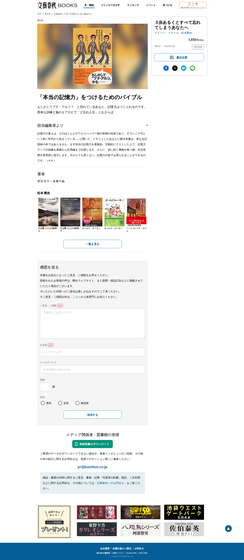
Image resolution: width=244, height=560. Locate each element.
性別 (42, 397)
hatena (183, 68)
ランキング (133, 5)
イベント (151, 5)
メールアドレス (48, 362)
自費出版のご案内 (122, 548)
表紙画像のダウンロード (94, 444)
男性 (49, 403)
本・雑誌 (89, 5)
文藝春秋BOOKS (57, 5)
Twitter (175, 68)
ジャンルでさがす (110, 5)
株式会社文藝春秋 (103, 553)
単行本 (48, 14)
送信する (92, 414)
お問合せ (139, 548)
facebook (166, 68)
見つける (167, 5)
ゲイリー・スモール (167, 32)
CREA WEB (143, 553)
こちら (77, 296)
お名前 (43, 344)
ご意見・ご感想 (48, 305)
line (192, 68)
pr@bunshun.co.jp (92, 466)
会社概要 (105, 548)
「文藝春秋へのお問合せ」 (110, 482)
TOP (39, 14)
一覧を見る (92, 244)
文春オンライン (118, 553)
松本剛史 (186, 32)
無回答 (85, 403)
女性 (66, 403)
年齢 (42, 379)
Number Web (132, 553)
